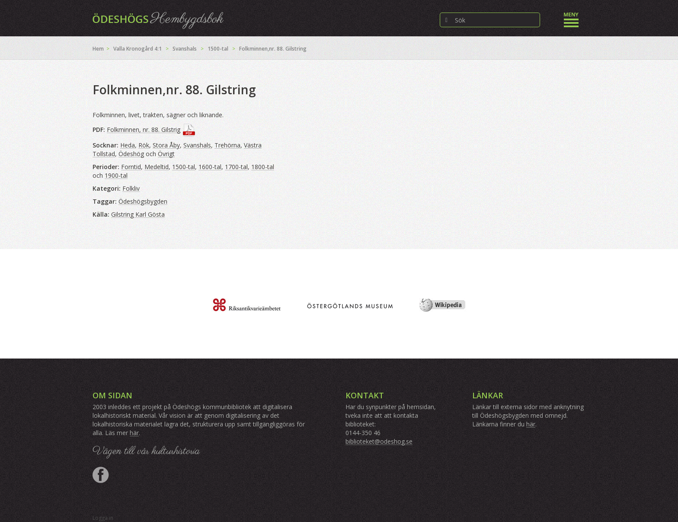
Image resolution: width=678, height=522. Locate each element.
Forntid (131, 167)
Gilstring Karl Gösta (138, 214)
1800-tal (262, 167)
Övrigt (166, 154)
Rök (143, 145)
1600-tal (209, 167)
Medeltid (156, 167)
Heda (127, 145)
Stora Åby (166, 145)
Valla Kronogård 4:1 (137, 48)
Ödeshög (131, 154)
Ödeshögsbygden (142, 201)
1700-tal (236, 167)
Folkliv (131, 188)
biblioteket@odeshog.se (379, 441)
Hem (98, 48)
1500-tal (218, 48)
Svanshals (185, 48)
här (134, 433)
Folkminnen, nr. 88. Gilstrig (143, 129)
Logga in (103, 518)
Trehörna (227, 145)
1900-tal (116, 175)
